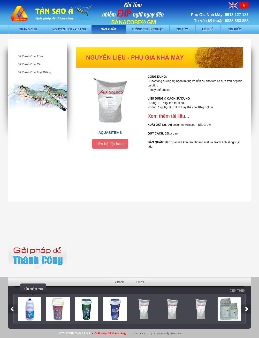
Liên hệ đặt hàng (110, 144)
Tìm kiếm (234, 29)
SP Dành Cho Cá (29, 64)
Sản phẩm (108, 29)
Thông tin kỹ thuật (147, 29)
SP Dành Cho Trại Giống (34, 72)
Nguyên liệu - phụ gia (70, 29)
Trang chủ (28, 29)
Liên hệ (207, 29)
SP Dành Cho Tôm (30, 56)
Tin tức (182, 29)
